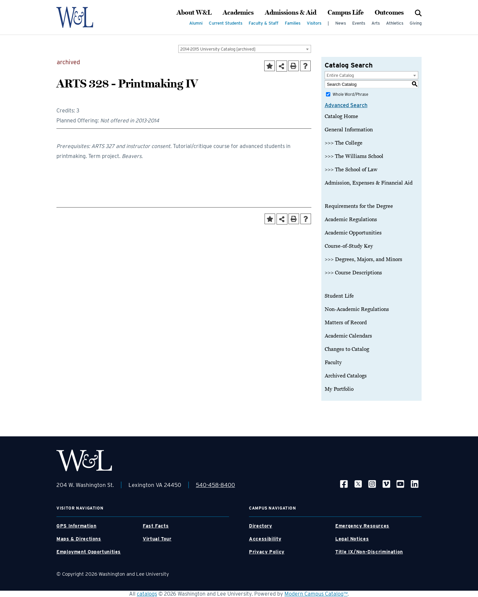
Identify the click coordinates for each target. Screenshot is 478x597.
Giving (416, 23)
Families (292, 23)
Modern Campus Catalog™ (316, 594)
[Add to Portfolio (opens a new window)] (269, 66)
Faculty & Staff (264, 23)
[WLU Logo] (84, 17)
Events (358, 23)
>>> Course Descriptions (353, 272)
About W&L (194, 13)
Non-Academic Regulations (357, 309)
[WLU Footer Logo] (84, 460)
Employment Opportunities (88, 551)
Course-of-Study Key (349, 246)
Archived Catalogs (346, 376)
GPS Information (76, 525)
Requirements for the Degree (359, 206)
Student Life (339, 296)
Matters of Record (346, 322)
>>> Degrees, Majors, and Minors (363, 259)
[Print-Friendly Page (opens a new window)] (293, 66)
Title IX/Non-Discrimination (369, 551)
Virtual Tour (157, 538)
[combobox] (244, 49)
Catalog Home (341, 116)
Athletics (394, 23)
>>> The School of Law (351, 169)
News (340, 23)
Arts (375, 23)
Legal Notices (352, 538)
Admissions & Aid (290, 13)
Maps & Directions (78, 538)
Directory (260, 525)
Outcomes (389, 13)
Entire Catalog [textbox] (340, 75)
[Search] (418, 13)
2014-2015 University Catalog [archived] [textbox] (218, 49)
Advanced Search (346, 105)
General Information (349, 129)
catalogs (147, 594)
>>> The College (343, 143)
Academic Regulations (351, 219)
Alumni (195, 23)
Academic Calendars (348, 336)
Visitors (314, 23)
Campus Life (345, 13)
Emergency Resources (362, 525)
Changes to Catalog (347, 349)
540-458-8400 (215, 485)
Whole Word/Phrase (350, 94)
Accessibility (265, 538)
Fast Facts (156, 525)
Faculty (333, 362)
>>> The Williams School (354, 156)
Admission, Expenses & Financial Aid (369, 183)
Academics (238, 13)
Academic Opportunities (353, 232)
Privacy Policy (266, 551)
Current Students (225, 23)
